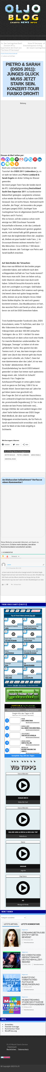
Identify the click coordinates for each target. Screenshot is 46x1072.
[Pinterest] (35, 159)
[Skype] (30, 159)
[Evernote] (8, 164)
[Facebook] (8, 159)
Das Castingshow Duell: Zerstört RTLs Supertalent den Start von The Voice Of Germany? (11, 46)
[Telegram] (3, 164)
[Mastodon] (26, 159)
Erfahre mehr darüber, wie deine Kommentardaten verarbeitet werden (18, 545)
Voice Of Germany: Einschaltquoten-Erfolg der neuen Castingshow (34, 45)
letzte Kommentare (30, 924)
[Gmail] (21, 159)
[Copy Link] (12, 164)
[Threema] (17, 159)
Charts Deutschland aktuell (9, 53)
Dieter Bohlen (10, 455)
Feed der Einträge (12, 1026)
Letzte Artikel (11, 924)
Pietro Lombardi (23, 455)
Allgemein (25, 930)
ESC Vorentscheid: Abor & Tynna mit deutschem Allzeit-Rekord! (32, 958)
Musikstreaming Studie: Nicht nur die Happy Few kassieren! (33, 1002)
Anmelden (9, 1024)
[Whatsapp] (12, 159)
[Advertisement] (23, 127)
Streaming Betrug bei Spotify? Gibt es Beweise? (33, 934)
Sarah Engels (35, 455)
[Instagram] (3, 159)
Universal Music (10, 459)
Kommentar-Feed (12, 1029)
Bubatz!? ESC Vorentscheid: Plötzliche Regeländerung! (30, 981)
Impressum (12, 1047)
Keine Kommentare (29, 942)
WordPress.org (11, 1031)
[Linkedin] (40, 159)
